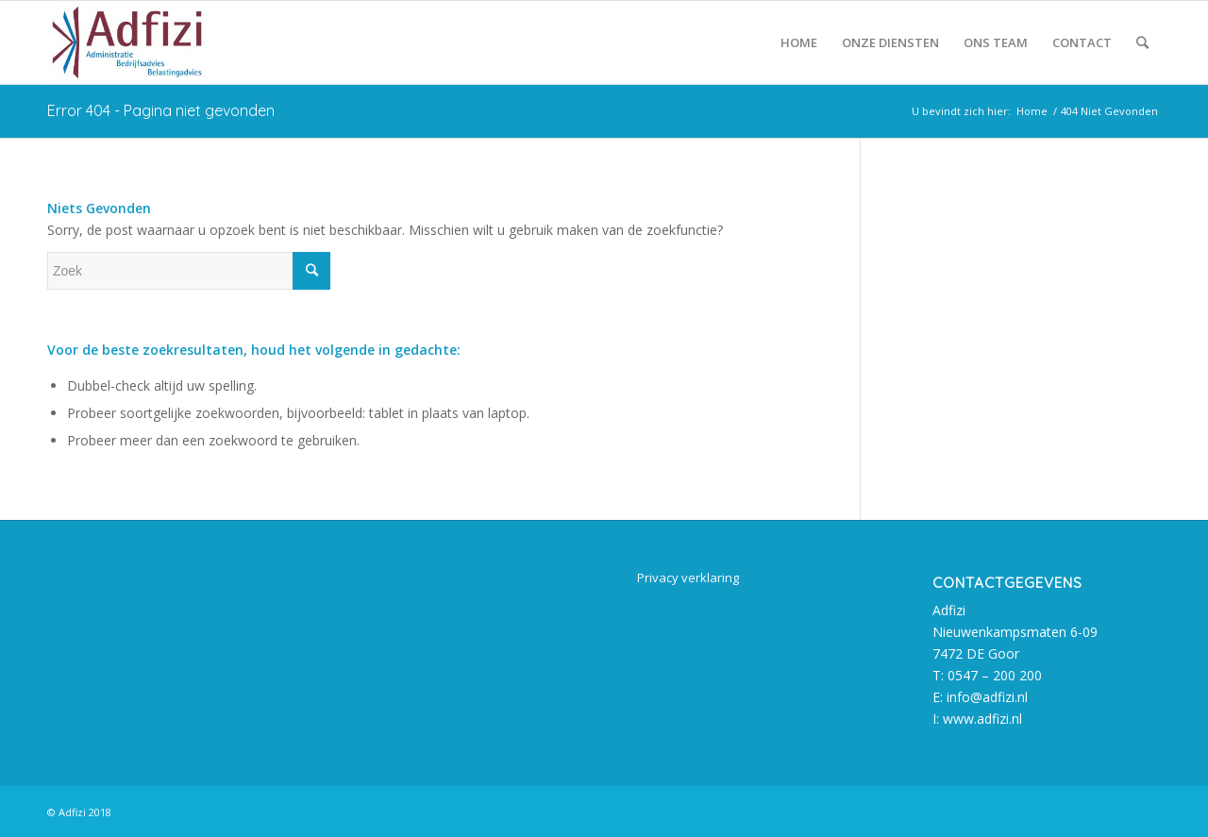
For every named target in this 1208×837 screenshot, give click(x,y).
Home (1032, 111)
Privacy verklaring (688, 577)
